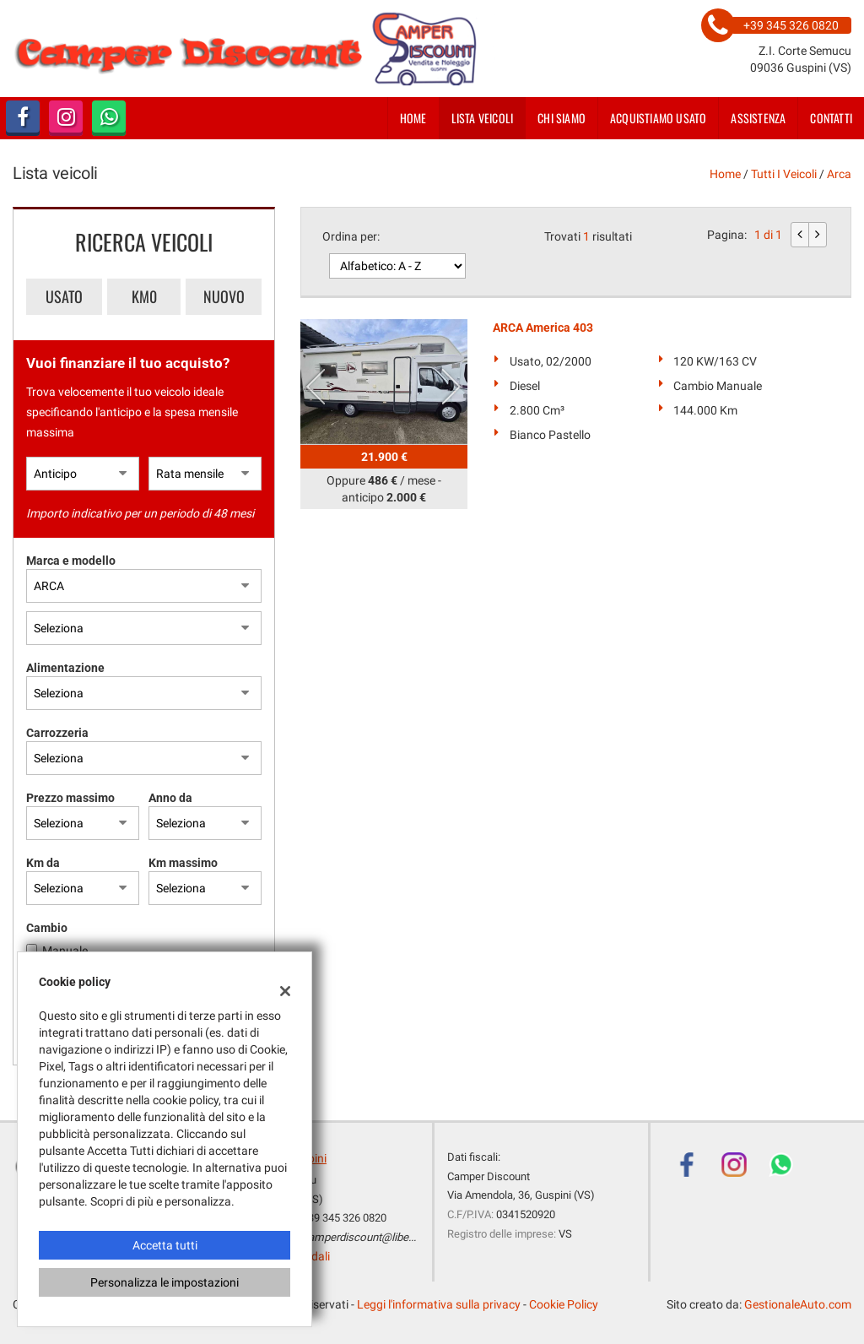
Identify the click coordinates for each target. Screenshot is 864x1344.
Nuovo (224, 296)
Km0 (144, 296)
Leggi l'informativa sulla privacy (439, 1304)
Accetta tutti (164, 1245)
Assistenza (758, 118)
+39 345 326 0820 (344, 1217)
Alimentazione (65, 668)
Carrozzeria (57, 733)
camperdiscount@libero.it (364, 1237)
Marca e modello (71, 560)
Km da (43, 863)
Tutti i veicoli (784, 174)
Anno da (170, 798)
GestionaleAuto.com (797, 1304)
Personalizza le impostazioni (164, 1282)
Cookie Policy (563, 1304)
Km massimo (183, 863)
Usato (64, 296)
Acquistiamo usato (658, 118)
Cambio (47, 928)
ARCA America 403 (543, 327)
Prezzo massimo (70, 798)
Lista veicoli (482, 118)
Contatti (831, 118)
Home (413, 118)
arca (839, 174)
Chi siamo (561, 118)
